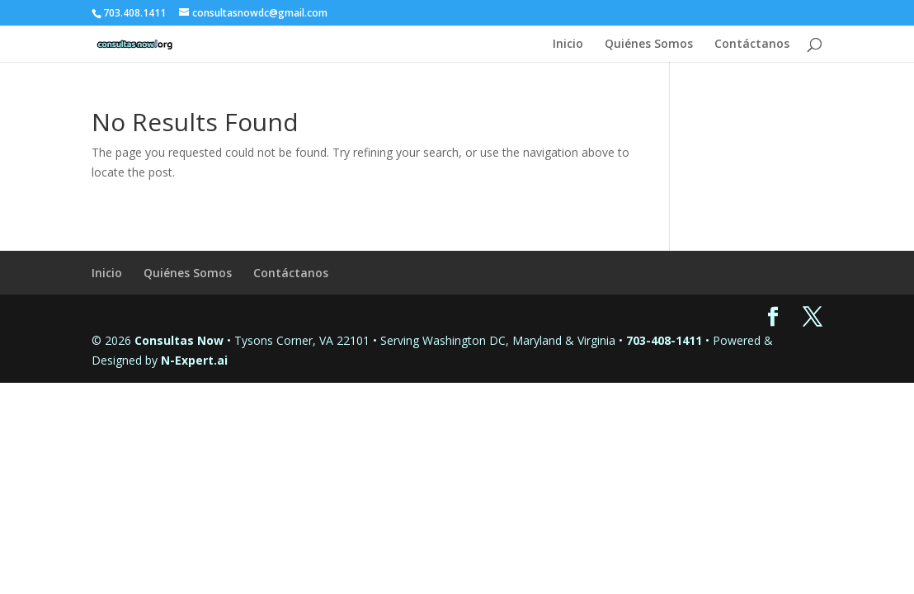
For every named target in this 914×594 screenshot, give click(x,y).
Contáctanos (751, 44)
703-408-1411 (664, 340)
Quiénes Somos (649, 44)
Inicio (568, 44)
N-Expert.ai (194, 360)
